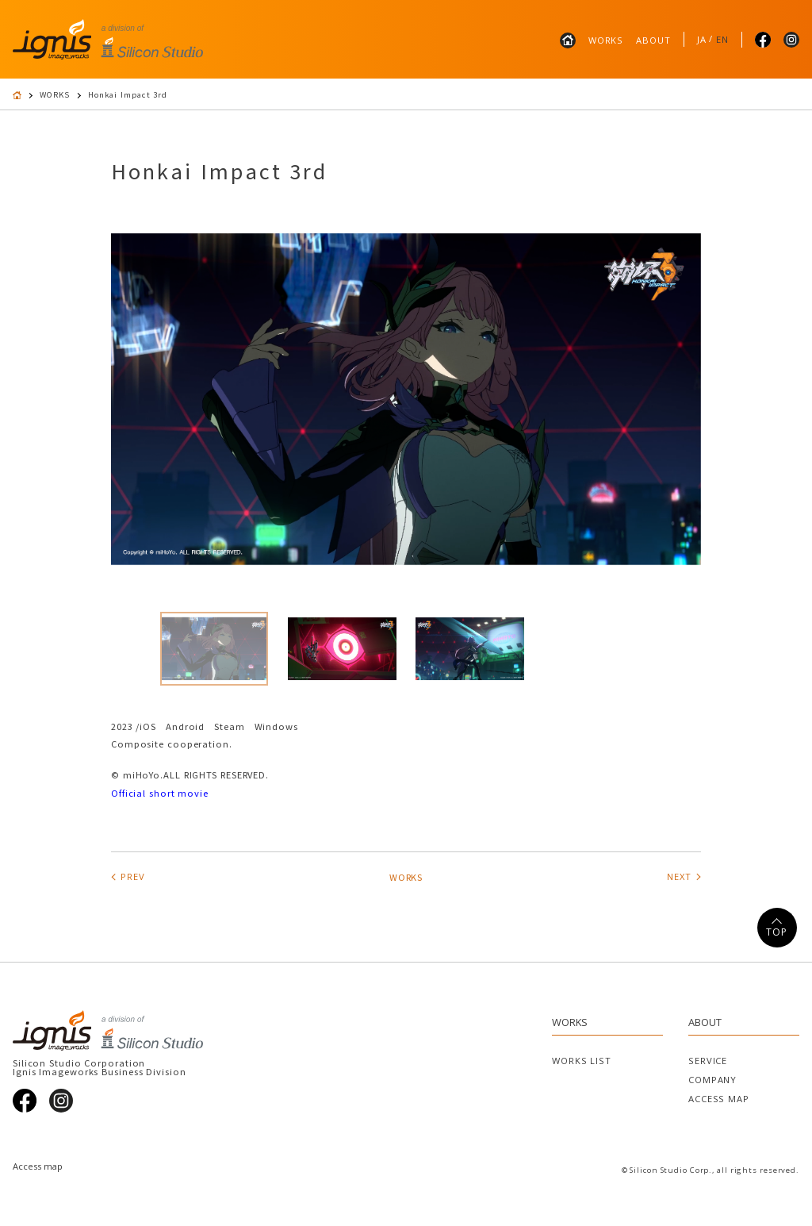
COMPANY (712, 1080)
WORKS (605, 40)
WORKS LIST (581, 1061)
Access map (38, 1166)
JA (702, 39)
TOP (776, 932)
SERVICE (707, 1061)
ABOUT (653, 40)
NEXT (679, 876)
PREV (133, 876)
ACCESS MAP (718, 1099)
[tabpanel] (406, 399)
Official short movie (160, 792)
